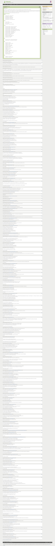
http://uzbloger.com (11, 397)
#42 (41, 205)
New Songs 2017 (11, 133)
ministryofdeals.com (12, 178)
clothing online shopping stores (12, 384)
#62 (41, 285)
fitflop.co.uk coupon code (11, 174)
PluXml (9, 542)
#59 (41, 272)
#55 (41, 255)
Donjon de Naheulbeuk (45, 31)
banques (10, 485)
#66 (41, 305)
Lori (10, 322)
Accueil (5, 4)
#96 (41, 432)
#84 (41, 384)
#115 (41, 515)
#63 (41, 287)
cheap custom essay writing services (13, 171)
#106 (41, 474)
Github (43, 32)
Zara (9, 95)
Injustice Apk (11, 202)
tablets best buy (12, 336)
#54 (41, 251)
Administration (46, 542)
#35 (41, 187)
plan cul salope (10, 488)
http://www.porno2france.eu (12, 432)
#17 (41, 116)
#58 (41, 269)
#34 (41, 181)
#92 (41, 418)
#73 (41, 336)
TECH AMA (11, 327)
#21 (41, 133)
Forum (17, 4)
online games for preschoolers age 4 (13, 490)
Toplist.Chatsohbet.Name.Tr (13, 208)
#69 (41, 317)
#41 (41, 202)
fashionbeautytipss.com (11, 276)
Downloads (10, 4)
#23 (41, 142)
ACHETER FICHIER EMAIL (12, 122)
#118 (41, 527)
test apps (11, 305)
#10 (41, 84)
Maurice (11, 255)
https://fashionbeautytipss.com (13, 251)
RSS (51, 4)
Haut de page (50, 542)
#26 (41, 151)
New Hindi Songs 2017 (11, 149)
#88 (41, 400)
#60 (41, 276)
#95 (41, 430)
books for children (11, 269)
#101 (41, 454)
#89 (41, 404)
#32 (41, 174)
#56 (41, 260)
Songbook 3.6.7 (44, 10)
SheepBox (44, 34)
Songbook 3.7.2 (44, 9)
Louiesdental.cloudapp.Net (12, 404)
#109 (41, 488)
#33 (41, 178)
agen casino (10, 529)
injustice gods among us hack (13, 205)
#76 (41, 352)
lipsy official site (11, 272)
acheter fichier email (11, 116)
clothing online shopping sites (12, 388)
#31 (41, 171)
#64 (41, 293)
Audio (14, 4)
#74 (41, 343)
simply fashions (11, 287)
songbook (9, 9)
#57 (41, 263)
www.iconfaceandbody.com (13, 263)
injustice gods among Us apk (13, 200)
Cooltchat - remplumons (13, 89)
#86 (41, 393)
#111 (41, 496)
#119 (41, 529)
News (7, 4)
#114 (41, 509)
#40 (41, 200)
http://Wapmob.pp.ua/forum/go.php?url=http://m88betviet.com (15, 352)
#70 (41, 322)
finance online (11, 496)
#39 (41, 198)
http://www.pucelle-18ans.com (13, 421)
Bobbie (10, 198)
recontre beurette (12, 418)
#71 (41, 327)
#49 (41, 225)
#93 (41, 421)
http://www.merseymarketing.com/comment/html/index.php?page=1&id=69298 (17, 430)
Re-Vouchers (11, 260)
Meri (9, 400)
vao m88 (10, 349)
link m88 (10, 343)
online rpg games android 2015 (13, 515)
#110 (41, 490)
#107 (41, 477)
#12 (41, 93)
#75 (41, 349)
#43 (41, 208)
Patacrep (8, 1)
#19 (41, 125)
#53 (41, 247)
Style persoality (10, 474)
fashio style (10, 477)
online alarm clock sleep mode (12, 450)
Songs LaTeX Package (45, 30)
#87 (41, 397)
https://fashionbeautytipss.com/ (12, 293)
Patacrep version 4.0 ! (45, 7)
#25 (41, 149)
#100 (41, 450)
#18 (41, 122)
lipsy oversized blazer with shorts (12, 225)
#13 (41, 95)
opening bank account (12, 509)
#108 (41, 485)
